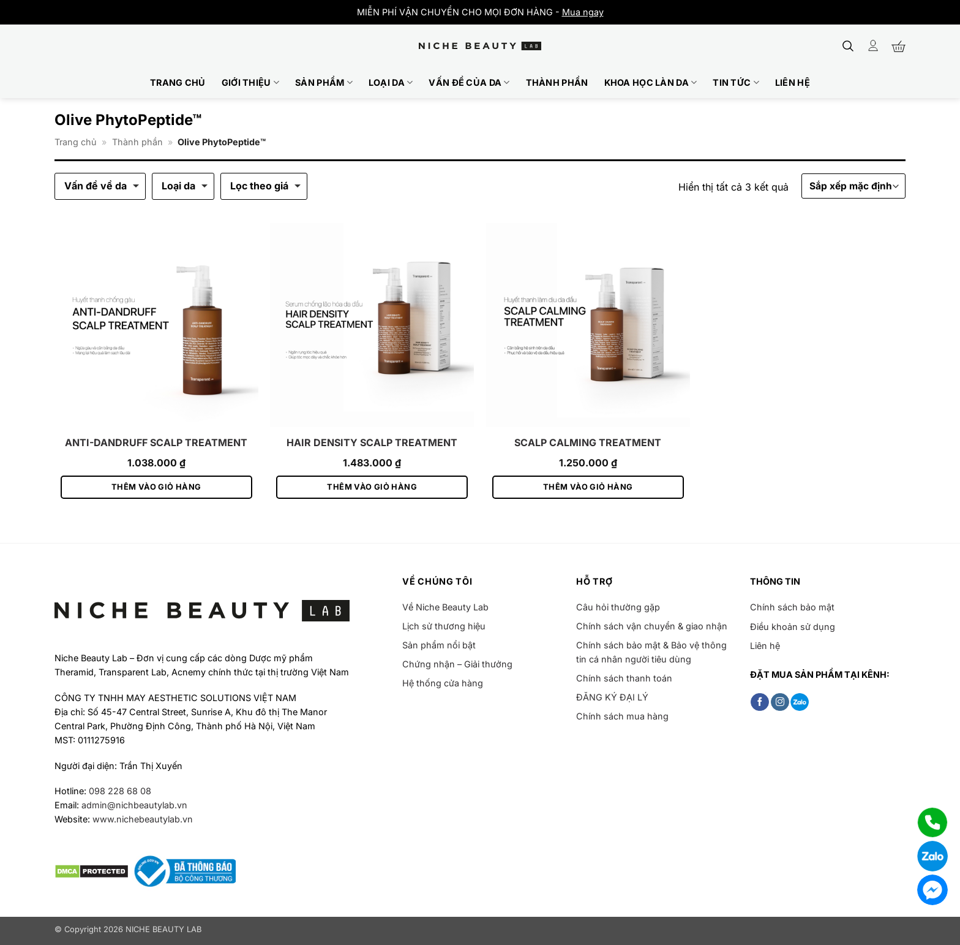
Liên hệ (792, 82)
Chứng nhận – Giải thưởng (457, 664)
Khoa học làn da (650, 82)
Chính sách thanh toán (624, 678)
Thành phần (557, 82)
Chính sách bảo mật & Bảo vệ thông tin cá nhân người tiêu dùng (651, 652)
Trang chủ (178, 82)
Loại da (391, 82)
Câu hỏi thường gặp (618, 607)
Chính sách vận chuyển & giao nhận (651, 626)
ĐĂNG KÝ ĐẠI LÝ (612, 697)
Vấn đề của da (469, 82)
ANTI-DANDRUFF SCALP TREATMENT (156, 442)
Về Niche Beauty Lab (445, 607)
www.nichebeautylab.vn (142, 819)
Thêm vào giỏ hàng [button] (156, 486)
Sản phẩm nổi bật (439, 645)
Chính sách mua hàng (622, 716)
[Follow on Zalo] (799, 702)
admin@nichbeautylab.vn (134, 805)
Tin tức (736, 82)
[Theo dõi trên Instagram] (780, 702)
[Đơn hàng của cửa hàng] (853, 186)
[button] (848, 46)
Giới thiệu (250, 82)
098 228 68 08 (120, 791)
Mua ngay (583, 12)
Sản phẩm (324, 82)
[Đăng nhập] (873, 46)
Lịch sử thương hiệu (444, 626)
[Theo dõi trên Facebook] (760, 702)
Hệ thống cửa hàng (442, 683)
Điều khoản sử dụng (792, 626)
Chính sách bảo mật (792, 607)
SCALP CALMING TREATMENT (587, 442)
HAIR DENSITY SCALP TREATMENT (372, 442)
